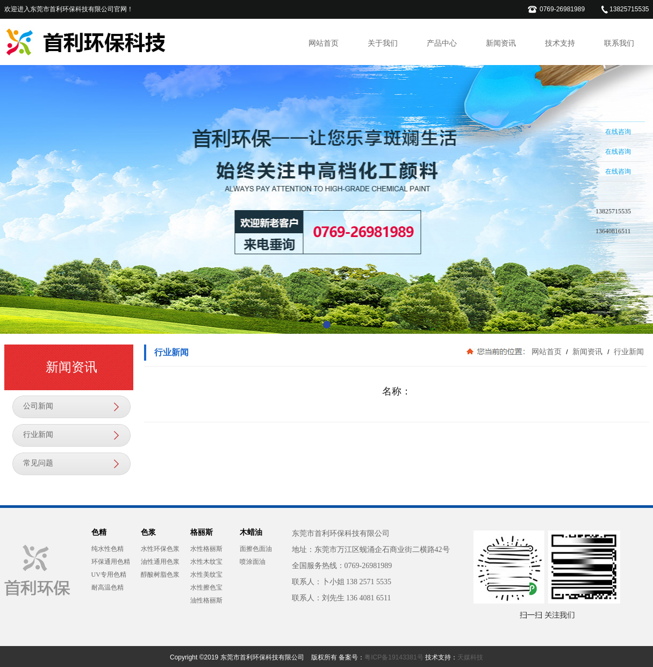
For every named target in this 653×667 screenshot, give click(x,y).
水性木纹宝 (206, 561)
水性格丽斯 (206, 549)
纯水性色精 (107, 549)
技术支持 (560, 43)
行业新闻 (38, 435)
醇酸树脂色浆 (160, 574)
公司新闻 (38, 406)
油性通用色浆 (160, 561)
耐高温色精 (107, 587)
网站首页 (323, 43)
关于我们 (383, 43)
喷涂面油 (252, 561)
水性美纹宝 (206, 574)
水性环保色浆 (160, 549)
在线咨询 (618, 131)
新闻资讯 (501, 43)
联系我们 (619, 43)
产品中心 (442, 43)
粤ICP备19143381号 (393, 657)
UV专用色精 (108, 574)
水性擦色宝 (206, 587)
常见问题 (38, 463)
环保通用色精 (110, 561)
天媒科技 (470, 657)
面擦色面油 (256, 549)
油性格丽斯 (206, 600)
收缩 (576, 192)
